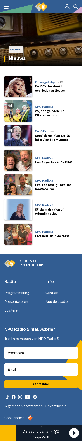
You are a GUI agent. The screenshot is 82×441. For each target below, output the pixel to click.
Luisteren (12, 310)
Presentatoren (16, 301)
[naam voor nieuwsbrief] (41, 353)
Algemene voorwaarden (23, 406)
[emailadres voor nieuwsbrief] (41, 369)
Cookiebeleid (14, 418)
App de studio (56, 301)
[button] (74, 433)
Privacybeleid (55, 406)
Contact (51, 293)
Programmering (16, 293)
